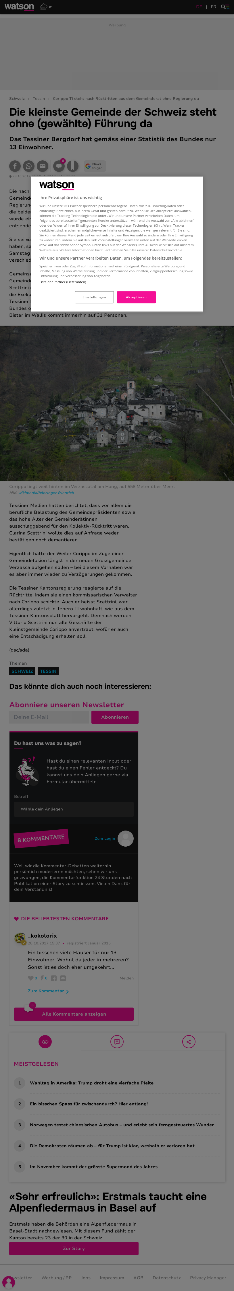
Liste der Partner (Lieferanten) (62, 282)
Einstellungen (94, 297)
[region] (117, 244)
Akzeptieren (136, 297)
